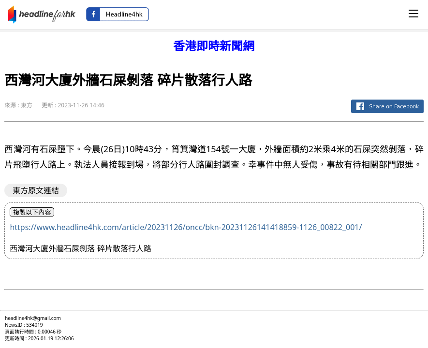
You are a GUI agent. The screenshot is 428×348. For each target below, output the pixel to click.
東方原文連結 (36, 190)
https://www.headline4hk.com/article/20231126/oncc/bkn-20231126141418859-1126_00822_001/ (186, 227)
